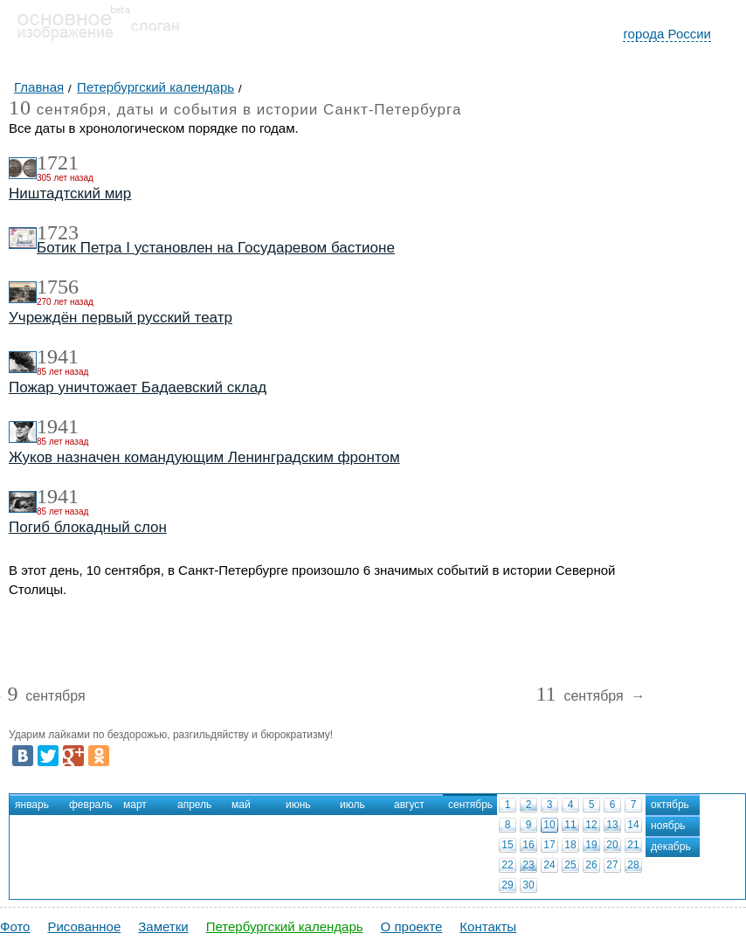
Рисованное (84, 926)
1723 (58, 232)
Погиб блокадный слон (88, 527)
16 (528, 845)
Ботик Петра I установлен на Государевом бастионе (216, 247)
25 (570, 865)
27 (612, 865)
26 (591, 865)
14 (633, 825)
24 (549, 865)
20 (612, 845)
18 (570, 845)
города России (667, 33)
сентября (46, 696)
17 (549, 845)
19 (591, 845)
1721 (58, 162)
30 (528, 885)
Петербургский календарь (284, 926)
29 (507, 885)
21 (633, 845)
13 (612, 825)
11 (570, 825)
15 (507, 845)
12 (591, 825)
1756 (58, 286)
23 (528, 865)
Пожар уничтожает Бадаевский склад (137, 387)
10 (549, 825)
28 (633, 865)
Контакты (487, 926)
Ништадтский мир (70, 193)
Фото (15, 926)
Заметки (163, 926)
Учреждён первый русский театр (120, 317)
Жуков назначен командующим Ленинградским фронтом (204, 457)
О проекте (412, 926)
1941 (58, 356)
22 (507, 865)
